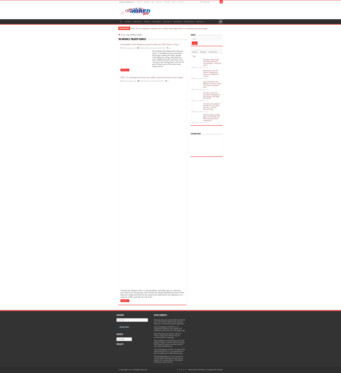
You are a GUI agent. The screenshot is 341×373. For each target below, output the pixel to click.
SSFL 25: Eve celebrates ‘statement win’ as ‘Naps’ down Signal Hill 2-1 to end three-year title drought (169, 29)
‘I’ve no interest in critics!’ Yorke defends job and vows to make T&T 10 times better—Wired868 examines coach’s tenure (168, 359)
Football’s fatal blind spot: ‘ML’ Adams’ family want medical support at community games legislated (169, 322)
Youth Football (156, 22)
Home (174, 2)
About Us (139, 2)
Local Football (154, 81)
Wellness (146, 22)
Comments (213, 52)
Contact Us (159, 2)
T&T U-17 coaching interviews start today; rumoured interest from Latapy (151, 77)
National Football (155, 48)
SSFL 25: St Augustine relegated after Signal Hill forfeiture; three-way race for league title (169, 329)
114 (169, 48)
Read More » (125, 70)
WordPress (201, 369)
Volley (127, 22)
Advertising (147, 2)
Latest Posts (181, 2)
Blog (153, 2)
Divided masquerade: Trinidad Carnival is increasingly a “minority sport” (212, 62)
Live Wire (167, 22)
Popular (203, 52)
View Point (137, 22)
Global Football (144, 48)
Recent (195, 52)
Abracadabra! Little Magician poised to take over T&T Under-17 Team (149, 44)
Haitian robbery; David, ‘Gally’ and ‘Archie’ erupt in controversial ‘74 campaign (167, 335)
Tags (194, 56)
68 (167, 81)
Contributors (167, 2)
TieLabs (220, 369)
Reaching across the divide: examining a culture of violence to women (211, 73)
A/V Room (177, 22)
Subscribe (124, 327)
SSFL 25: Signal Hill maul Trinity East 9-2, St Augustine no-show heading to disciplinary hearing (169, 351)
